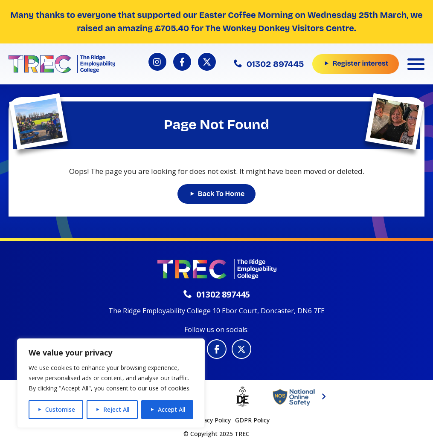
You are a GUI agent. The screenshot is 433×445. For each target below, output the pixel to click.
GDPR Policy (252, 420)
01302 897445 (269, 64)
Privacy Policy (212, 420)
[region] (111, 383)
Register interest (360, 63)
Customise (60, 409)
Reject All (116, 409)
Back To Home (221, 194)
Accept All (171, 409)
